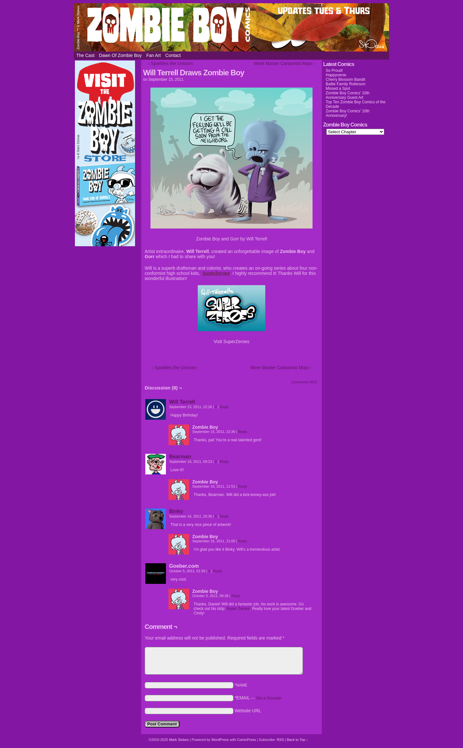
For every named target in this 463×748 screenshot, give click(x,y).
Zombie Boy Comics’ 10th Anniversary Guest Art (347, 95)
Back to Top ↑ (297, 740)
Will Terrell (182, 402)
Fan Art (153, 55)
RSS (280, 740)
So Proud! (334, 70)
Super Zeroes (238, 608)
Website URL (248, 710)
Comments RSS (304, 382)
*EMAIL (258, 697)
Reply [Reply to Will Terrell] (224, 407)
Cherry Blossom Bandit (345, 79)
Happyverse (336, 75)
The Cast (85, 55)
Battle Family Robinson (345, 84)
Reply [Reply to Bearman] (224, 461)
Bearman (180, 456)
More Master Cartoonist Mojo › (284, 63)
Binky (176, 511)
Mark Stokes (179, 740)
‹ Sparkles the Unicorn (170, 63)
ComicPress (246, 740)
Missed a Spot (338, 88)
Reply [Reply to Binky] (224, 516)
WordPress (220, 740)
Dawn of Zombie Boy (120, 55)
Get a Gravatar (268, 698)
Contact (173, 55)
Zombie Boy (231, 27)
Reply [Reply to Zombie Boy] (242, 432)
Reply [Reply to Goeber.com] (217, 571)
